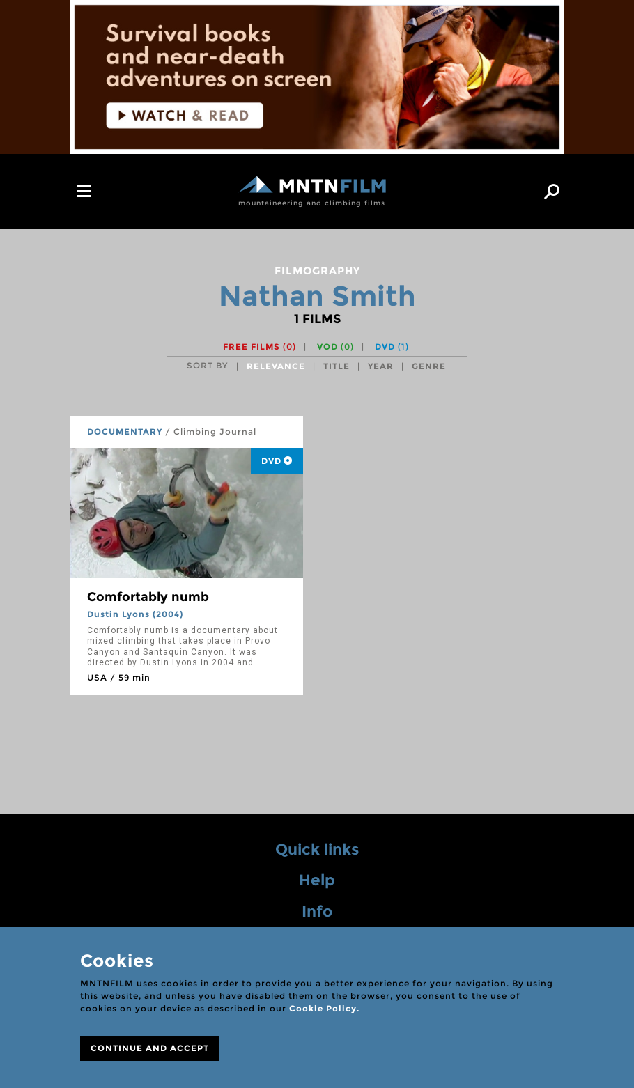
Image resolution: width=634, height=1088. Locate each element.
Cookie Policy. (324, 1008)
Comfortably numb (148, 597)
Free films (259, 346)
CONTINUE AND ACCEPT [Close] (150, 1048)
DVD (392, 346)
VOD (335, 346)
